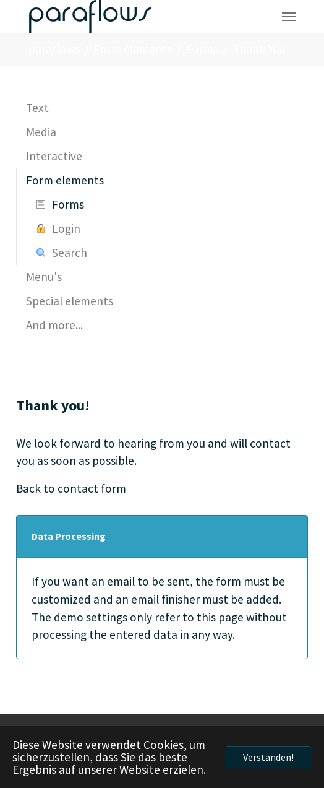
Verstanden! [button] (268, 757)
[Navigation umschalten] (289, 16)
